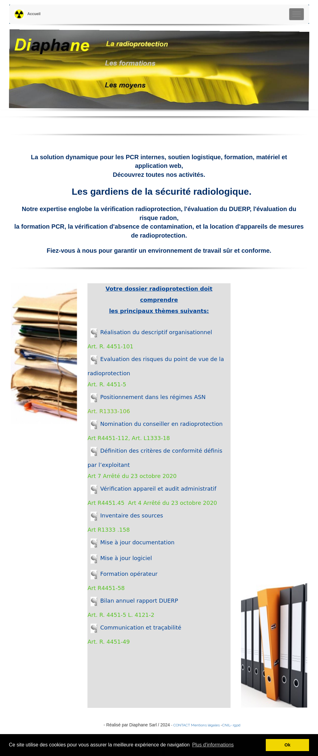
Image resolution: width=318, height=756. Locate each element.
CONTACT (181, 725)
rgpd (236, 725)
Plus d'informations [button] (213, 744)
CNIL (226, 725)
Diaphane (89, 725)
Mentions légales (205, 725)
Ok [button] (287, 744)
